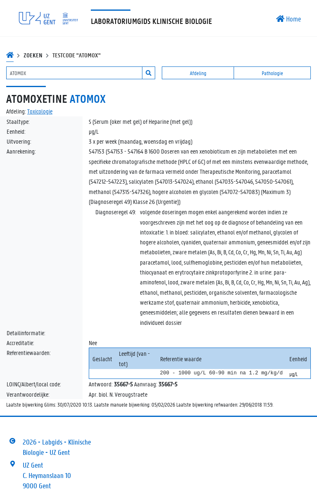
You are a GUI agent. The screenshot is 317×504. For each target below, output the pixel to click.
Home (288, 18)
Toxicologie (39, 111)
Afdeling (198, 72)
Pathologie (272, 72)
